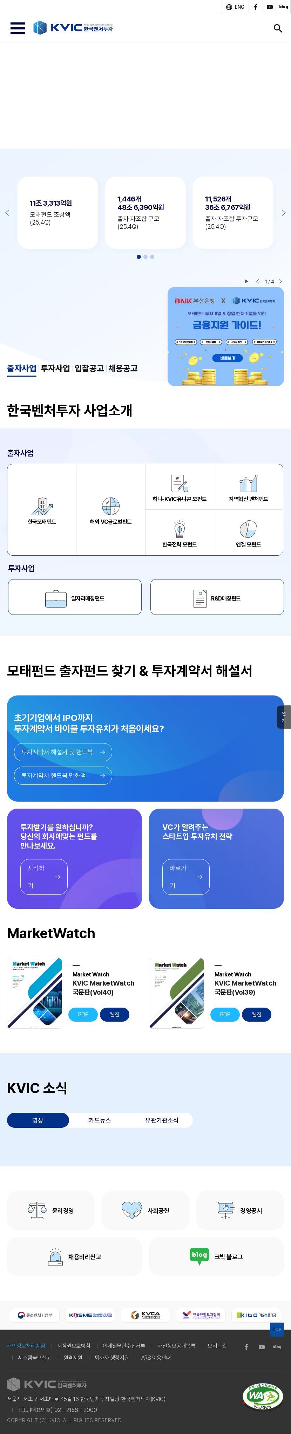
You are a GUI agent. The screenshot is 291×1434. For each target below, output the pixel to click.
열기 (284, 717)
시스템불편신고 (34, 1358)
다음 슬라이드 (281, 281)
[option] (145, 95)
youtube (270, 7)
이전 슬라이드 (258, 281)
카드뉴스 (100, 1120)
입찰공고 (89, 368)
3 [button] (152, 257)
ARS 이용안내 (156, 1358)
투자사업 (55, 368)
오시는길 (217, 1346)
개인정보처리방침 (26, 1346)
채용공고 (123, 368)
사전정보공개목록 (176, 1346)
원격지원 (72, 1358)
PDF (83, 1014)
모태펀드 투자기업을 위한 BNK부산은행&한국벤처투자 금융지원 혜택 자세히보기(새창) (226, 336)
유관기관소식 (162, 1120)
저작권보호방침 (73, 1346)
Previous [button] (7, 212)
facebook (256, 7)
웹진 (115, 1014)
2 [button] (145, 257)
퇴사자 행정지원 (112, 1358)
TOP (277, 1329)
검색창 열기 (278, 28)
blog (284, 7)
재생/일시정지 (246, 281)
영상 (37, 1120)
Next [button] (284, 212)
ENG (239, 7)
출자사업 (21, 368)
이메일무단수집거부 (124, 1346)
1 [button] (139, 257)
